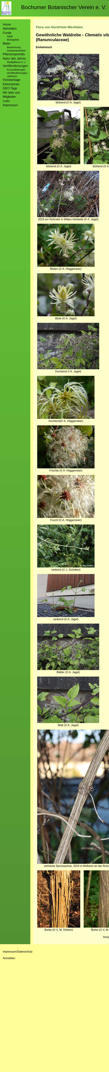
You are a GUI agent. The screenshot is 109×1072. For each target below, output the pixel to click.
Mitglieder (9, 96)
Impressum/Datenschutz (18, 951)
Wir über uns (11, 92)
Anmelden (9, 958)
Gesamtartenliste (16, 50)
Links (6, 101)
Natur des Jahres (14, 58)
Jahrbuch (12, 76)
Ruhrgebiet (13, 39)
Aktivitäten (10, 28)
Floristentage (11, 80)
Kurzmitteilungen (16, 69)
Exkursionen (11, 84)
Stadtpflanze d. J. (16, 62)
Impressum (10, 105)
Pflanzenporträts (14, 54)
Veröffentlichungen (17, 73)
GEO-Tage (10, 88)
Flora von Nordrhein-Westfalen (59, 27)
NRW (10, 36)
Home (7, 24)
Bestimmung (14, 47)
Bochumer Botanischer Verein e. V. (63, 7)
